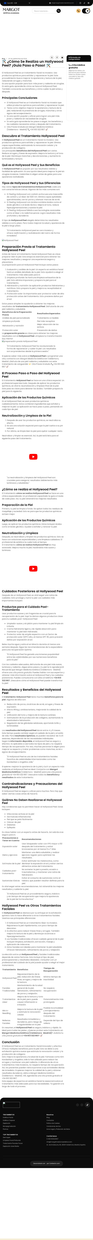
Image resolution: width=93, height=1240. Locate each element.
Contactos (50, 1188)
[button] (86, 10)
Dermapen (6, 1205)
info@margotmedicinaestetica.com (59, 1209)
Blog (3, 59)
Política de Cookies (53, 1191)
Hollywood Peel (23, 448)
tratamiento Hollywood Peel (17, 764)
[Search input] (45, 11)
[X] (52, 57)
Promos (5, 1197)
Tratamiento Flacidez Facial (13, 1211)
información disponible (21, 808)
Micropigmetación (9, 1194)
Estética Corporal (9, 1188)
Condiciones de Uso (53, 1194)
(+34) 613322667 (52, 1206)
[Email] (62, 57)
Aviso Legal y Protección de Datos (58, 1197)
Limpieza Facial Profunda (12, 1208)
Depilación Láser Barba (11, 1214)
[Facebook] (57, 57)
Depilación (6, 1191)
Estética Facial (8, 1185)
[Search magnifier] (59, 11)
